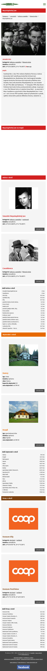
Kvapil (5, 430)
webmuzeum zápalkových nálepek (12, 659)
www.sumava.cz (13, 662)
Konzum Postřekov (11, 589)
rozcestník (13, 16)
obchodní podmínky (18, 657)
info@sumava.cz (25, 654)
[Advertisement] (23, 111)
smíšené (19, 540)
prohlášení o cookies (28, 657)
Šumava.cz (5, 16)
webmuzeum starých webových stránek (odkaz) (32, 659)
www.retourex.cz (22, 662)
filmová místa (33, 16)
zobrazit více (39, 229)
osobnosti (25, 219)
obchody (12, 540)
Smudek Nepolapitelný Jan (14, 216)
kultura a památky (23, 16)
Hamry (5, 373)
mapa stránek (39, 653)
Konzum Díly (8, 537)
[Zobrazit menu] (44, 4)
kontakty (33, 653)
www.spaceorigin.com (32, 662)
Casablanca (8, 268)
